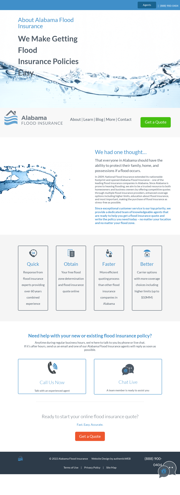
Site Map (111, 467)
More (110, 119)
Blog (99, 119)
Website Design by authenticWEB (111, 458)
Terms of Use (71, 467)
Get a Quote (90, 436)
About (76, 119)
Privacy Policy (92, 467)
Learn (88, 119)
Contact (125, 119)
